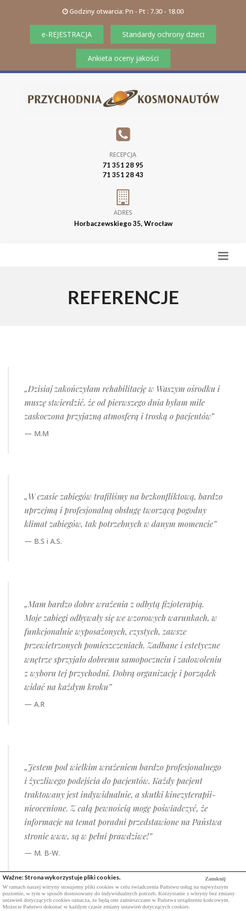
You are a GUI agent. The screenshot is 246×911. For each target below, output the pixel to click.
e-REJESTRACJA (67, 34)
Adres (123, 212)
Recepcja (123, 154)
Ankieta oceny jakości (123, 58)
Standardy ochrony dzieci (163, 34)
